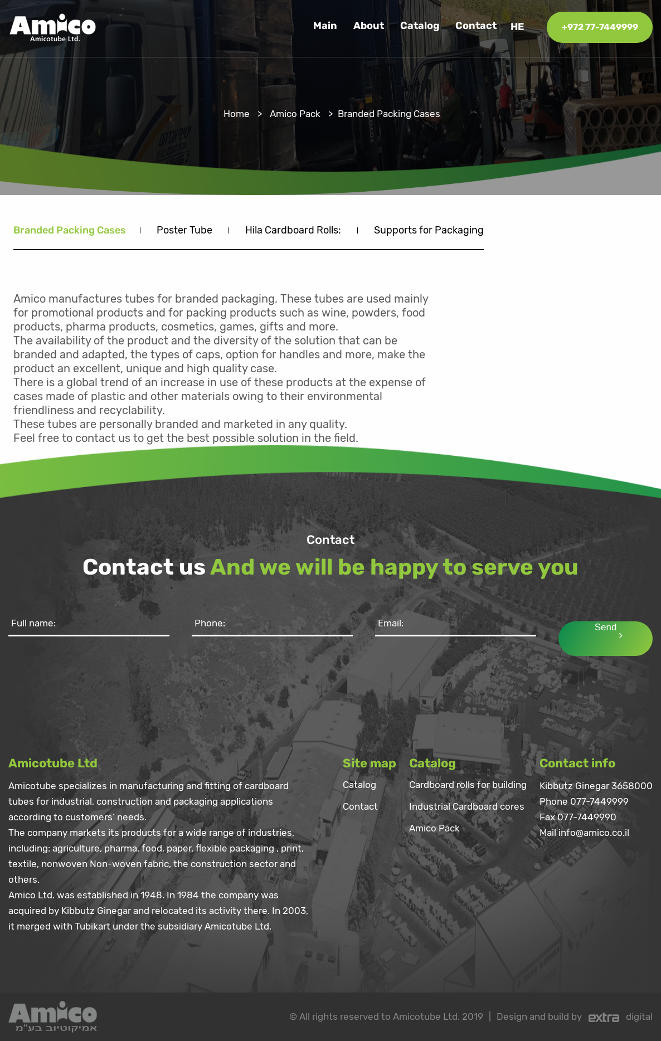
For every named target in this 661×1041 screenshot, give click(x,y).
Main (325, 26)
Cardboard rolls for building (468, 785)
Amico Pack (295, 113)
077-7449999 (599, 801)
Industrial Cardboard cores (466, 807)
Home (236, 113)
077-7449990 (586, 817)
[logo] (52, 26)
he (517, 27)
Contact (476, 26)
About (368, 26)
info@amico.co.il (593, 832)
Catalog (419, 26)
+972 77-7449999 (600, 27)
